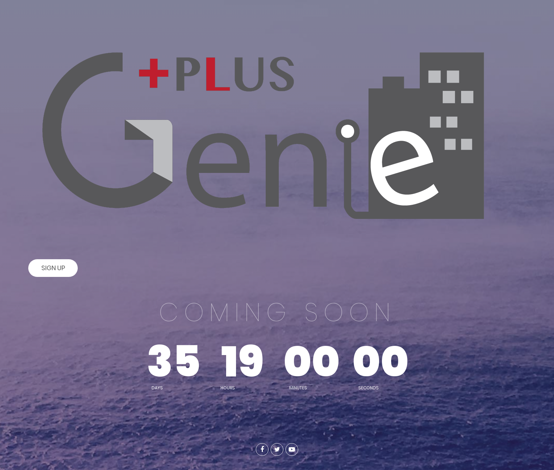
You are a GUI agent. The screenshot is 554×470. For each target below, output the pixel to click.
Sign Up (53, 267)
